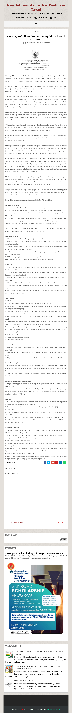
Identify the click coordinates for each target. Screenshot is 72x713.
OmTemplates (31, 709)
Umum (37, 32)
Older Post (61, 523)
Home (20, 523)
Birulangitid (9, 76)
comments (46, 43)
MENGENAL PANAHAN (23, 681)
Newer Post (11, 523)
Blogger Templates (53, 709)
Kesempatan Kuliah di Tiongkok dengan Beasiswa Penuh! (34, 553)
